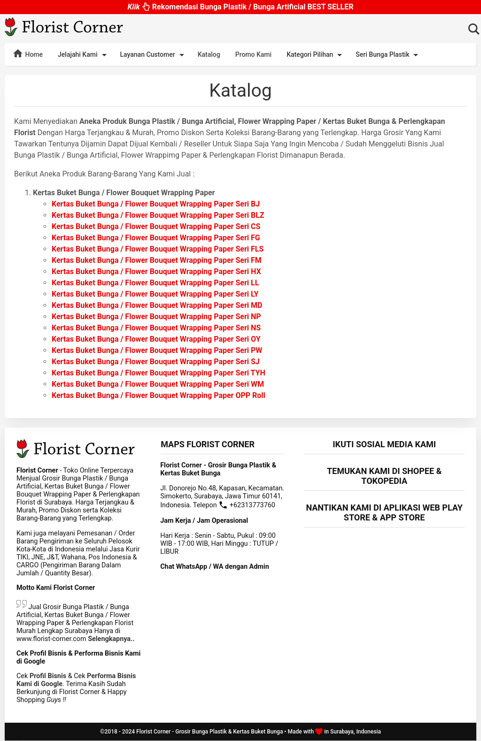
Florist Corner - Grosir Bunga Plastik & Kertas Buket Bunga (209, 732)
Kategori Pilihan (316, 55)
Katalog (209, 54)
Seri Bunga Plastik (388, 55)
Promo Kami (253, 54)
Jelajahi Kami (83, 55)
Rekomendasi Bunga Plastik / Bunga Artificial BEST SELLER (240, 4)
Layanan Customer (153, 55)
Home (27, 53)
